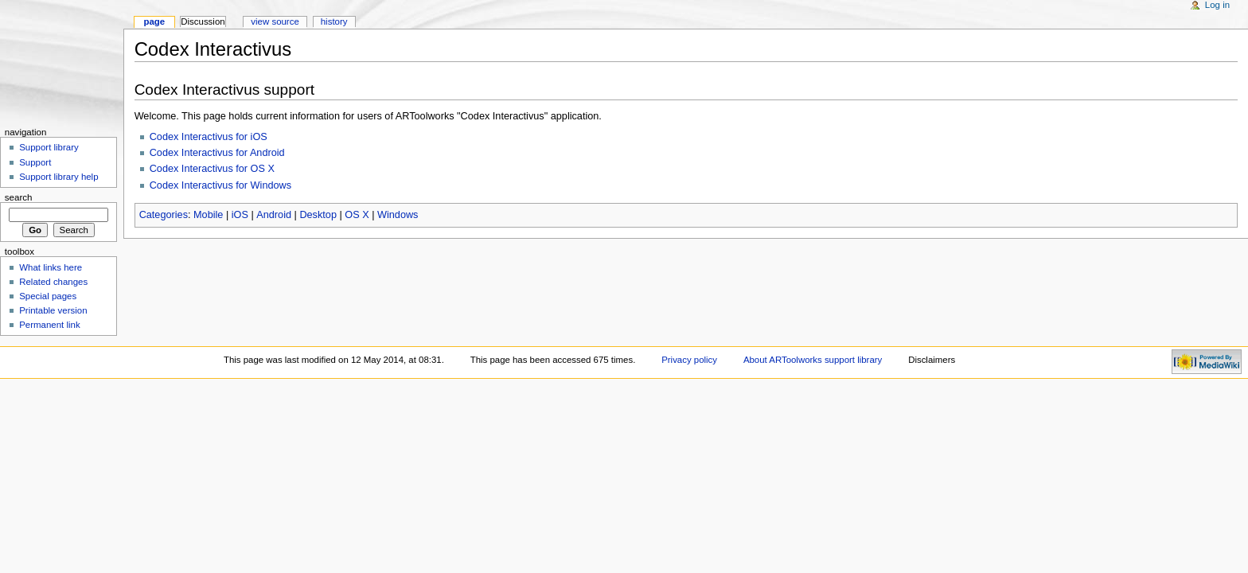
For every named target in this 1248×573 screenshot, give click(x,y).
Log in (1217, 5)
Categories (163, 214)
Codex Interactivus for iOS (208, 136)
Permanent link (49, 324)
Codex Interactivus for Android (217, 152)
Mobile (208, 214)
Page (154, 21)
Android (273, 214)
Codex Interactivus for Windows (220, 185)
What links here (50, 267)
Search (19, 197)
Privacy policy (689, 359)
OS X (357, 214)
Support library (48, 147)
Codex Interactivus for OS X (212, 168)
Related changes (53, 281)
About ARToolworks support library (812, 359)
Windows (397, 214)
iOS (240, 214)
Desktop (318, 214)
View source (274, 21)
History (334, 21)
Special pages (47, 296)
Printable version (53, 310)
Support (35, 162)
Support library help (58, 176)
